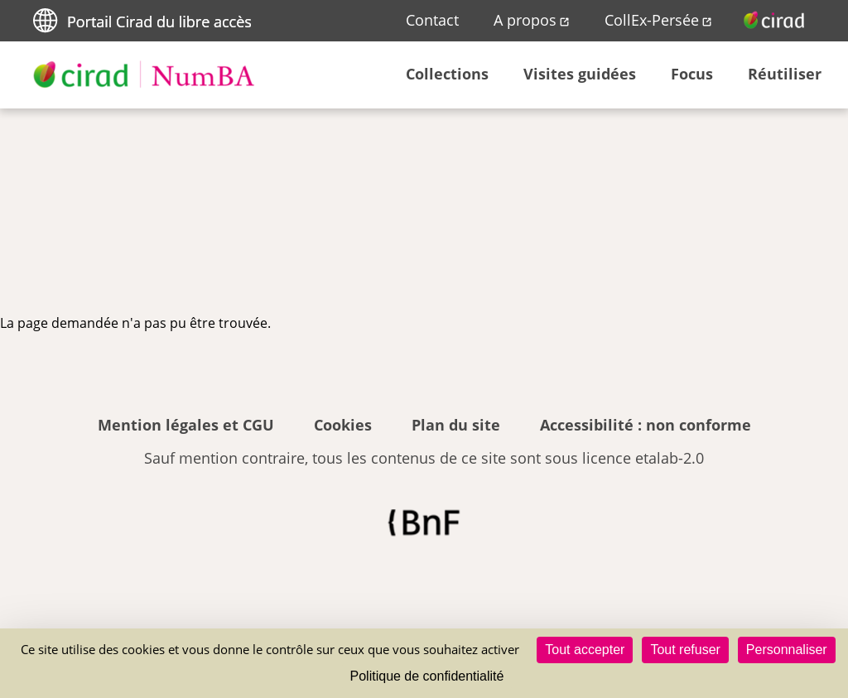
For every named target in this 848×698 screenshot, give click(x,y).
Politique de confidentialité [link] (427, 676)
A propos (525, 19)
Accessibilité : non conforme (645, 425)
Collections (447, 73)
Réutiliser (785, 73)
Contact (432, 19)
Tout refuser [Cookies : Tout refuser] (685, 650)
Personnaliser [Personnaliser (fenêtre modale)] (786, 650)
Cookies (343, 425)
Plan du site (456, 425)
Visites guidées (579, 73)
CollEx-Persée (652, 19)
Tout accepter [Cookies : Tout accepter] (584, 650)
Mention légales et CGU (186, 425)
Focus (692, 73)
